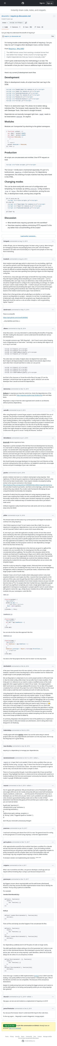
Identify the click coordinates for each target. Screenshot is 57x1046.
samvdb (6, 410)
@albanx (6, 393)
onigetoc (6, 865)
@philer (20, 734)
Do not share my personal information (28, 1038)
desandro (5, 16)
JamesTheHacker (8, 1008)
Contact (40, 1036)
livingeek (6, 241)
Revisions (15, 27)
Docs (34, 1036)
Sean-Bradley (7, 746)
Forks (39, 27)
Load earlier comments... (28, 236)
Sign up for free (9, 1025)
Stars (27, 27)
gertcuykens (7, 842)
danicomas (6, 389)
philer (5, 515)
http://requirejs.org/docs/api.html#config (29, 395)
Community (29, 1036)
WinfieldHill (7, 666)
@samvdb (6, 442)
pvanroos (6, 828)
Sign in (42, 3)
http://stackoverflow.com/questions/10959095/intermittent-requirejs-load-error (27, 485)
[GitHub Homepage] (23, 1041)
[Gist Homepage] (23, 3)
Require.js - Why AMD (16, 49)
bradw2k (6, 259)
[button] (26, 22)
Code (5, 27)
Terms (7, 1036)
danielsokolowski (8, 758)
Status (22, 1036)
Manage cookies (47, 1036)
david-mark (7, 310)
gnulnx (5, 473)
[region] (28, 135)
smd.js (36, 976)
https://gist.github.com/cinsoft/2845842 (15, 317)
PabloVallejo (7, 730)
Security (17, 1036)
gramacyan (7, 879)
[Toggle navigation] (5, 3)
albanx (5, 328)
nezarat (5, 785)
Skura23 (6, 997)
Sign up (49, 3)
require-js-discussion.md (20, 16)
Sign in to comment (15, 1028)
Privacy (12, 1036)
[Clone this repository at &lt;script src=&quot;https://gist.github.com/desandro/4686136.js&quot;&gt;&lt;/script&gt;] (16, 22)
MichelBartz (7, 438)
